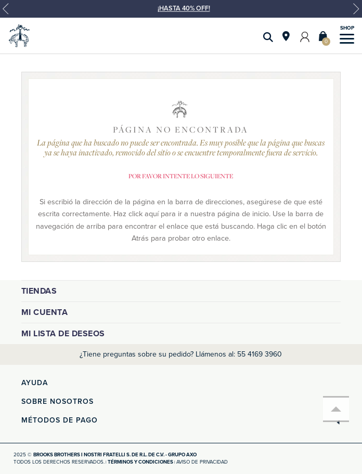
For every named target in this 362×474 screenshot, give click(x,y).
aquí (152, 213)
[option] (181, 13)
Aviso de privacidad (202, 462)
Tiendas (39, 291)
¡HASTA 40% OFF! (184, 8)
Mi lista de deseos (63, 333)
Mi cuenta (44, 312)
